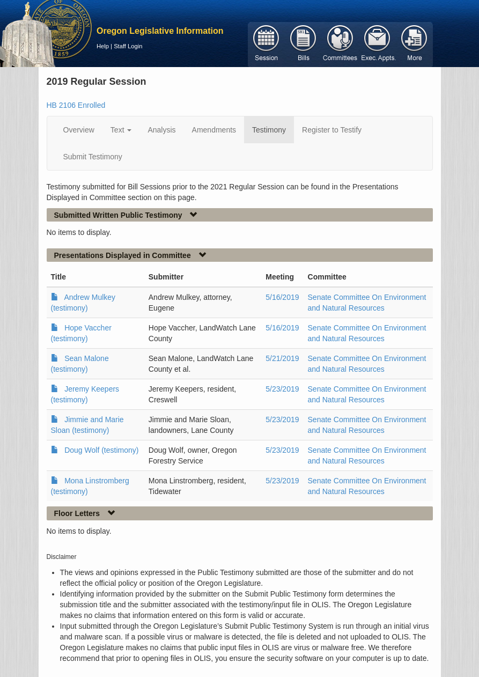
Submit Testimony (92, 156)
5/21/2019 (282, 358)
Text (121, 130)
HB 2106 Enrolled (76, 105)
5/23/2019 (282, 389)
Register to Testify (332, 130)
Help (103, 46)
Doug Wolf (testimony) (101, 450)
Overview (78, 130)
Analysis (161, 130)
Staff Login (128, 46)
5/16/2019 (282, 297)
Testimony (269, 130)
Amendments (214, 130)
